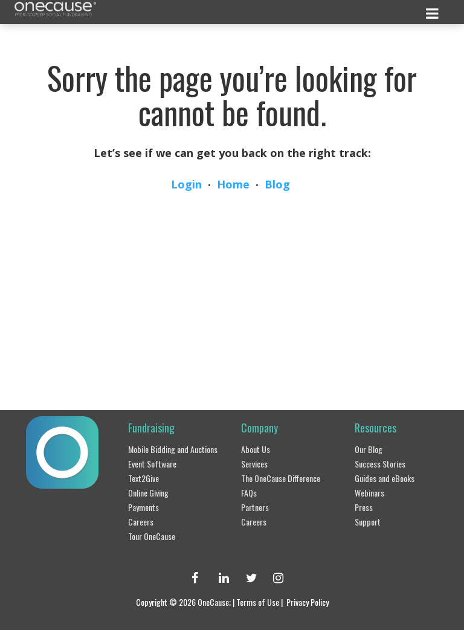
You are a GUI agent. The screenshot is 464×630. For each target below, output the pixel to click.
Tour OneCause (151, 536)
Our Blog (368, 449)
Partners (255, 507)
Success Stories (380, 463)
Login (186, 184)
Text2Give (143, 478)
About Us (255, 449)
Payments (143, 507)
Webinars (369, 492)
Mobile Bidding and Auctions (173, 449)
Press (364, 507)
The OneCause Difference (280, 478)
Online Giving (148, 492)
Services (254, 463)
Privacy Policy (307, 602)
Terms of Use (257, 602)
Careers (140, 521)
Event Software (152, 463)
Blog (277, 184)
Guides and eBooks (384, 478)
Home (233, 184)
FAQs (249, 492)
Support (368, 521)
